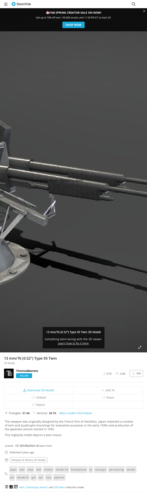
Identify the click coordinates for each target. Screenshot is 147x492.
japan (13, 469)
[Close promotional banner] (144, 11)
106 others (60, 487)
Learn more (44, 445)
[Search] (133, 4)
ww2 (21, 469)
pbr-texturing (116, 469)
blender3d (22, 477)
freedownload (78, 469)
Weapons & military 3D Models (28, 460)
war (41, 477)
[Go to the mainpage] (21, 4)
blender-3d (62, 469)
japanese (59, 477)
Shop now (73, 25)
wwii (38, 469)
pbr (12, 477)
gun (33, 477)
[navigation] (6, 4)
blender (131, 469)
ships (30, 469)
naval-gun (100, 469)
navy (48, 477)
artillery (48, 469)
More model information (75, 413)
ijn (90, 469)
